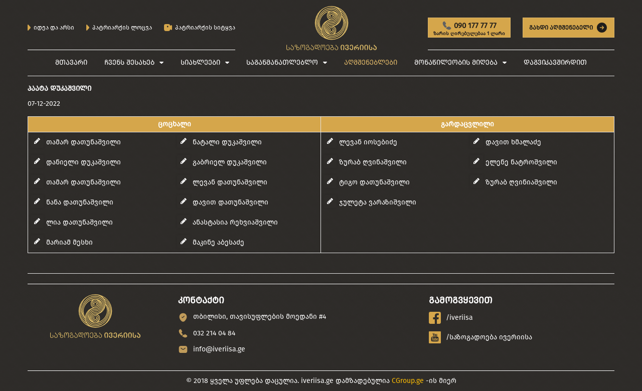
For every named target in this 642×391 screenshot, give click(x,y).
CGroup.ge (408, 380)
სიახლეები (200, 62)
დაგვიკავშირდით (555, 62)
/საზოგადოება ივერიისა (480, 337)
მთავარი (71, 62)
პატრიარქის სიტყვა (199, 28)
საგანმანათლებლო (282, 62)
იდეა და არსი (51, 27)
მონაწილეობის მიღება (456, 62)
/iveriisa (451, 318)
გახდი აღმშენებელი (568, 28)
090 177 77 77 (469, 29)
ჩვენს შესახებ (129, 62)
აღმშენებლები (370, 62)
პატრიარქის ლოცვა (119, 27)
